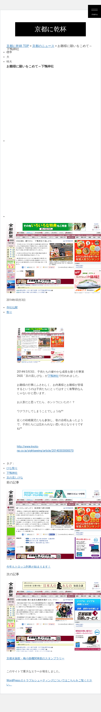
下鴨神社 (53, 375)
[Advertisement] (37, 105)
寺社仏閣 (12, 307)
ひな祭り (12, 468)
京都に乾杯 (50, 29)
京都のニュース (43, 46)
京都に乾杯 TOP (17, 46)
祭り (9, 312)
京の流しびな (14, 477)
